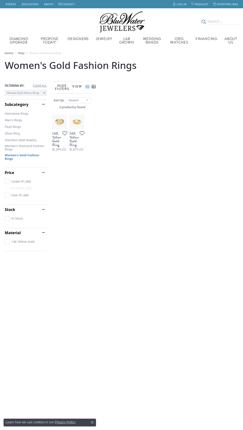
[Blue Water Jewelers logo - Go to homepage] (121, 21)
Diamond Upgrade (18, 40)
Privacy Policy (65, 422)
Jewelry (9, 53)
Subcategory (16, 104)
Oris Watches (179, 40)
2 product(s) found (145, 106)
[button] (180, 4)
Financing (206, 38)
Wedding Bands (152, 40)
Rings (21, 53)
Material (13, 233)
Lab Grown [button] (126, 40)
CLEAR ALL (40, 85)
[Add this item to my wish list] (109, 177)
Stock (10, 209)
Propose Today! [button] (50, 40)
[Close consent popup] (92, 422)
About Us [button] (231, 40)
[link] (10, 4)
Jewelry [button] (104, 38)
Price (9, 173)
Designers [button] (78, 38)
